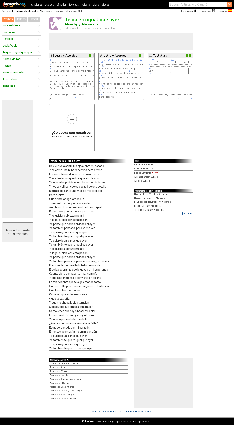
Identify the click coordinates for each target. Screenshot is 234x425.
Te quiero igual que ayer (17, 52)
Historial (34, 19)
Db (150, 68)
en (136, 421)
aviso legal (110, 421)
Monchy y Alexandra (40, 10)
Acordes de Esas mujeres (62, 387)
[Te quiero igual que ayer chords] (105, 411)
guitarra (86, 4)
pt (140, 421)
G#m (178, 99)
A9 (153, 60)
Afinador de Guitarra (143, 168)
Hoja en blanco (12, 25)
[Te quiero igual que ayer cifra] (137, 411)
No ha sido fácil (12, 59)
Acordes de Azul (57, 367)
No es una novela (13, 72)
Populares (8, 19)
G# (109, 60)
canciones (36, 4)
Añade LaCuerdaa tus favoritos (18, 232)
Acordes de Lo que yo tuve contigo (66, 390)
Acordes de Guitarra (12, 10)
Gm (127, 60)
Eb (150, 73)
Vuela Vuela (10, 45)
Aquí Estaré (10, 79)
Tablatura (160, 56)
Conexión (206, 10)
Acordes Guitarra (142, 181)
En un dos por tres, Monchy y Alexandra (152, 202)
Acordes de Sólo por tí (60, 371)
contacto (147, 421)
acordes (49, 4)
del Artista (21, 19)
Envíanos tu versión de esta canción (72, 125)
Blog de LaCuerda (146, 173)
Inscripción (187, 10)
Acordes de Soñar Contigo (62, 394)
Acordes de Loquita (59, 375)
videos (105, 4)
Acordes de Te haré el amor (63, 398)
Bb (112, 60)
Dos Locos (9, 32)
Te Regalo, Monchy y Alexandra (149, 210)
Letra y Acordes (66, 56)
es (131, 421)
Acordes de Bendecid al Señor (64, 363)
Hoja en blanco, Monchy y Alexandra (151, 194)
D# (123, 60)
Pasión (7, 65)
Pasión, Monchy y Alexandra (147, 206)
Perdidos (8, 38)
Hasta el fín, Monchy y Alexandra (149, 198)
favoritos (74, 4)
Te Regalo (9, 85)
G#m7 (172, 60)
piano (96, 4)
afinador (61, 4)
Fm (128, 71)
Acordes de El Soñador (60, 383)
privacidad (122, 421)
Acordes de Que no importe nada (65, 379)
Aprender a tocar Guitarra (146, 177)
